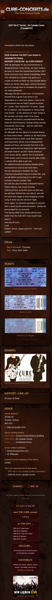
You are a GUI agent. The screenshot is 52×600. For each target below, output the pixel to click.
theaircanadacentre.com (17, 451)
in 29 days (25, 517)
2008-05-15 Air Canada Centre (21, 475)
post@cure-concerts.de (25, 570)
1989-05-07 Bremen (19, 536)
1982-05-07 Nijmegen (20, 531)
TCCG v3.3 (25, 498)
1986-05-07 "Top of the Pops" (23, 533)
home (10, 495)
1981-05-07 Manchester (21, 528)
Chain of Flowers (29, 289)
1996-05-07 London (19, 539)
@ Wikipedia (12, 454)
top (7, 495)
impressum (28, 495)
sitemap (21, 495)
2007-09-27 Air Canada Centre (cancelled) (26, 471)
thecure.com (23, 52)
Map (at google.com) (16, 427)
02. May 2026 (25, 506)
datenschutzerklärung (38, 495)
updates (15, 495)
